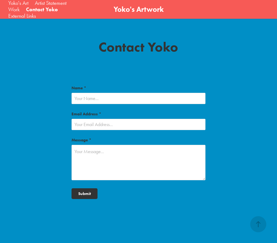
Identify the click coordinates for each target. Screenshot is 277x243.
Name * (79, 88)
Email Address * (86, 114)
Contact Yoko (42, 9)
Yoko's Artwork (139, 9)
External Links (22, 16)
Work (14, 9)
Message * (81, 140)
